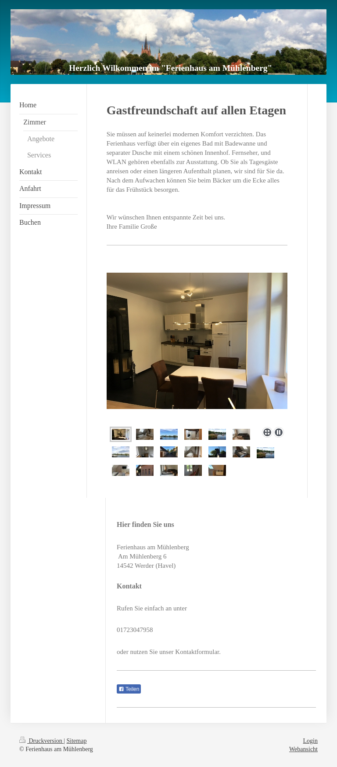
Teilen (128, 689)
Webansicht (303, 749)
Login (310, 741)
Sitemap (77, 741)
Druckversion (41, 741)
